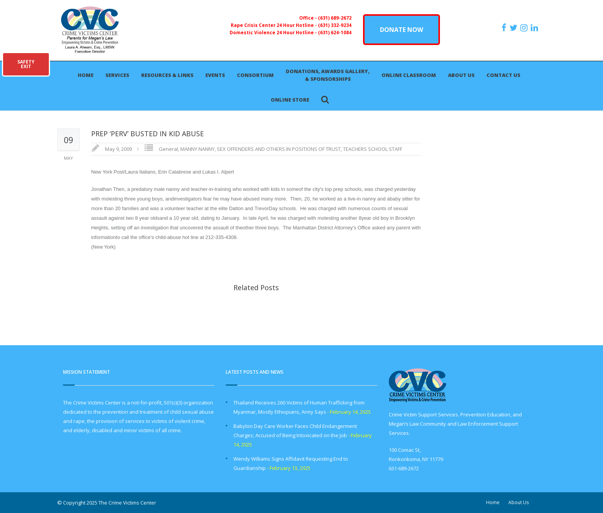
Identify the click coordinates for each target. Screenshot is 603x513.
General (168, 148)
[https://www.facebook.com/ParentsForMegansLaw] (504, 27)
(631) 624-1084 (334, 32)
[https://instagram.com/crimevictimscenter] (525, 27)
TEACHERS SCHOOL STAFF (372, 148)
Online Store (290, 99)
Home (85, 75)
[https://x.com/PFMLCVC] (514, 27)
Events (215, 75)
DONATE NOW (401, 29)
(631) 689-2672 (334, 18)
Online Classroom (408, 75)
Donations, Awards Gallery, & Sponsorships (328, 75)
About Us (461, 75)
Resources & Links (167, 75)
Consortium (255, 75)
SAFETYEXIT (26, 64)
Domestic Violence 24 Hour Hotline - (274, 32)
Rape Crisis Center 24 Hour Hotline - (274, 25)
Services (117, 75)
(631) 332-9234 (334, 25)
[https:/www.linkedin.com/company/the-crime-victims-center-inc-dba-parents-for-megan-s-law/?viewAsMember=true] (535, 27)
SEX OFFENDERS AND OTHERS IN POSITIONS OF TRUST (279, 148)
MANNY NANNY (197, 148)
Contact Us (503, 75)
